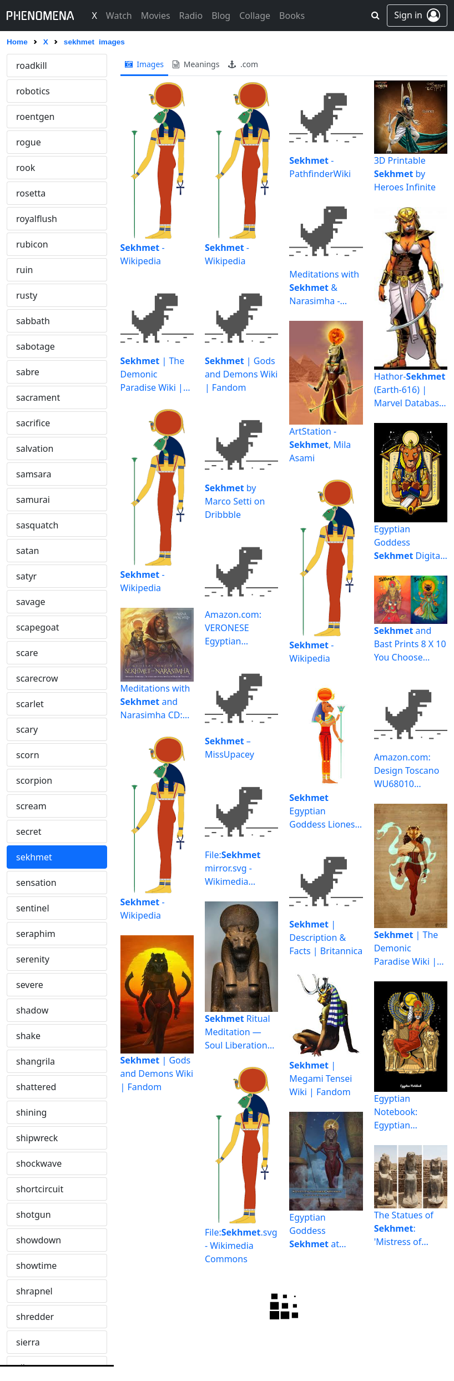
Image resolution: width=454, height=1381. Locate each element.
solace (29, 1010)
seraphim (36, 142)
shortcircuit (39, 397)
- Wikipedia (142, 254)
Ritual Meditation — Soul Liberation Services (237, 1032)
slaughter (36, 780)
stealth (30, 1342)
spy (23, 1189)
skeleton (34, 729)
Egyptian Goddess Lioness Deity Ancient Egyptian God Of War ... (324, 811)
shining (31, 321)
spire (26, 1138)
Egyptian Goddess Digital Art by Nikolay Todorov (408, 542)
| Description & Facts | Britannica (325, 937)
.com (243, 64)
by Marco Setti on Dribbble (235, 501)
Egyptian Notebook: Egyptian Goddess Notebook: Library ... (396, 1112)
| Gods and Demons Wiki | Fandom (157, 1073)
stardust (33, 1265)
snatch (30, 831)
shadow (32, 219)
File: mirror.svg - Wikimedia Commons (233, 868)
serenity (32, 168)
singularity (38, 653)
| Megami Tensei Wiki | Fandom (320, 1078)
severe (29, 193)
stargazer (36, 1317)
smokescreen (43, 806)
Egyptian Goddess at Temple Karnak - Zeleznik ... (325, 1231)
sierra (28, 551)
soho (26, 985)
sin (22, 627)
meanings (196, 64)
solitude (32, 1036)
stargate (33, 1291)
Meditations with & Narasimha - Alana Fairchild (324, 288)
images (144, 64)
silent (27, 576)
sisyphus (34, 704)
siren (26, 678)
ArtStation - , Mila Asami (320, 444)
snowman (36, 882)
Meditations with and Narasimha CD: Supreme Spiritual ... (155, 702)
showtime (36, 474)
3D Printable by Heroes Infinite (405, 173)
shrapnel (34, 499)
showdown (38, 448)
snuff (26, 934)
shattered (36, 295)
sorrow (30, 1061)
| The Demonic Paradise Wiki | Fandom (152, 374)
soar (25, 959)
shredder (35, 525)
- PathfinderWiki (320, 167)
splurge (32, 1163)
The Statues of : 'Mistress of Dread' (403, 1228)
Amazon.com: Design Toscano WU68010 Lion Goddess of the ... (410, 770)
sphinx (30, 1112)
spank (28, 1087)
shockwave (39, 372)
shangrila (35, 270)
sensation (36, 91)
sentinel (32, 116)
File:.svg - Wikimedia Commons (241, 1245)
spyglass (34, 1214)
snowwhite (38, 908)
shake (28, 244)
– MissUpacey (229, 747)
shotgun (33, 423)
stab (25, 1240)
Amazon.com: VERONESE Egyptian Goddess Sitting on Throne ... (239, 628)
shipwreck (37, 346)
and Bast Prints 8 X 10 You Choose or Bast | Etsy (410, 644)
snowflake (37, 857)
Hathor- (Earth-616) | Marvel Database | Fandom (410, 390)
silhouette (37, 602)
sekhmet (34, 65)
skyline (30, 755)
